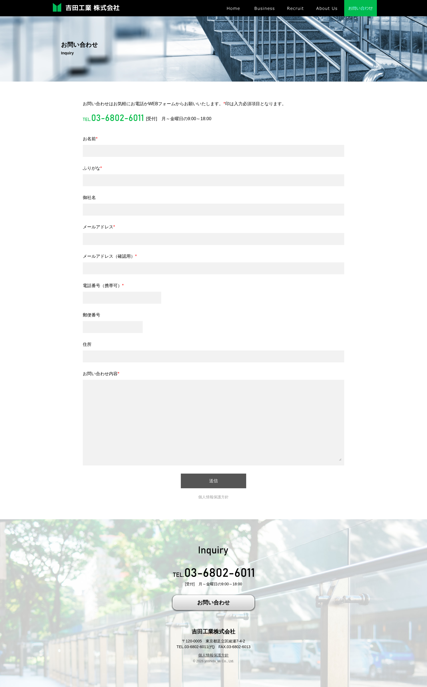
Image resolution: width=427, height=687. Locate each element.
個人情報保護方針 (213, 497)
